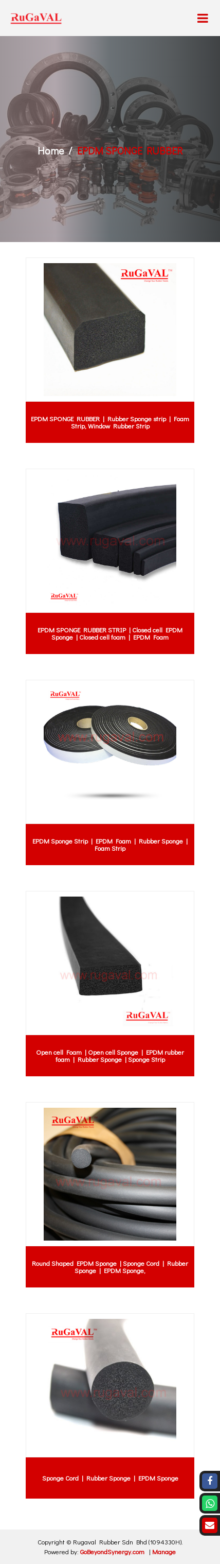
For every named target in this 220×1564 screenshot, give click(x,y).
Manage (164, 1551)
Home (51, 150)
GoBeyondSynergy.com (112, 1551)
